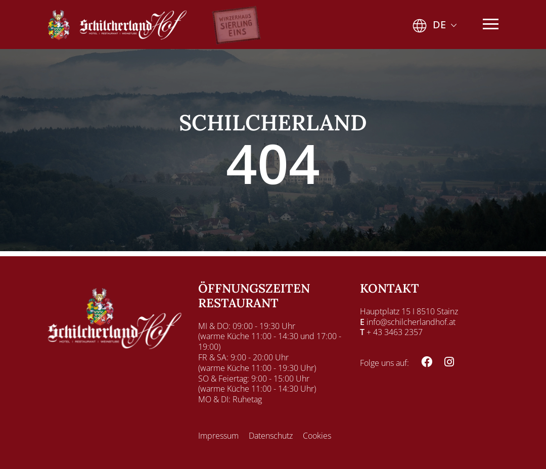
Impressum (218, 435)
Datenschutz (271, 435)
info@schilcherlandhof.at (411, 321)
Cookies (317, 435)
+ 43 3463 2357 (395, 332)
